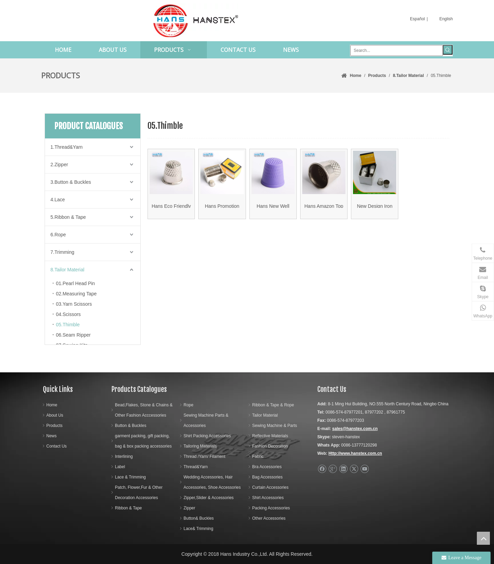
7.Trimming (62, 252)
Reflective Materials (270, 435)
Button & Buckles (130, 425)
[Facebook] (322, 469)
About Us (54, 415)
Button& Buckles (199, 518)
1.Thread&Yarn (66, 147)
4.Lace (57, 199)
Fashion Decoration (270, 446)
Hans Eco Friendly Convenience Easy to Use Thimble (171, 209)
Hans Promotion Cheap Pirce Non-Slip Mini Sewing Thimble (222, 209)
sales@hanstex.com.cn (354, 428)
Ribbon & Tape (128, 508)
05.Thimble (68, 324)
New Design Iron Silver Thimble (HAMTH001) (374, 209)
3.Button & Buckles (70, 182)
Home (51, 405)
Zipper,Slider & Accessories (209, 497)
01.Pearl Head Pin (75, 283)
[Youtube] (364, 469)
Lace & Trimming (130, 477)
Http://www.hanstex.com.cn (355, 453)
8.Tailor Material (67, 269)
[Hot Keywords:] (447, 50)
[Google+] (332, 469)
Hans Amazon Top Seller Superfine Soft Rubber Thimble (323, 209)
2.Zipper (59, 164)
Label (120, 466)
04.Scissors (68, 314)
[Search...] (396, 50)
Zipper (189, 508)
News (51, 435)
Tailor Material (265, 415)
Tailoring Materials (200, 446)
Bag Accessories (267, 477)
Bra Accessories (267, 466)
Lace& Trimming (198, 528)
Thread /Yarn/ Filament (204, 456)
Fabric (257, 456)
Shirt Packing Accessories (207, 435)
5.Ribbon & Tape (68, 217)
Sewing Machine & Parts (274, 425)
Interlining (124, 456)
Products (54, 425)
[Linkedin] (343, 469)
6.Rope (58, 234)
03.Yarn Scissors (74, 304)
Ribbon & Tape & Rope (273, 405)
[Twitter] (354, 469)
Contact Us (56, 446)
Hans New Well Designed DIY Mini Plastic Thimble (273, 209)
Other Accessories (268, 518)
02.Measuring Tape (76, 293)
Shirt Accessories (268, 497)
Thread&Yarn (196, 466)
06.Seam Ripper (73, 335)
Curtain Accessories (270, 487)
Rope (188, 405)
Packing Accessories (271, 508)
